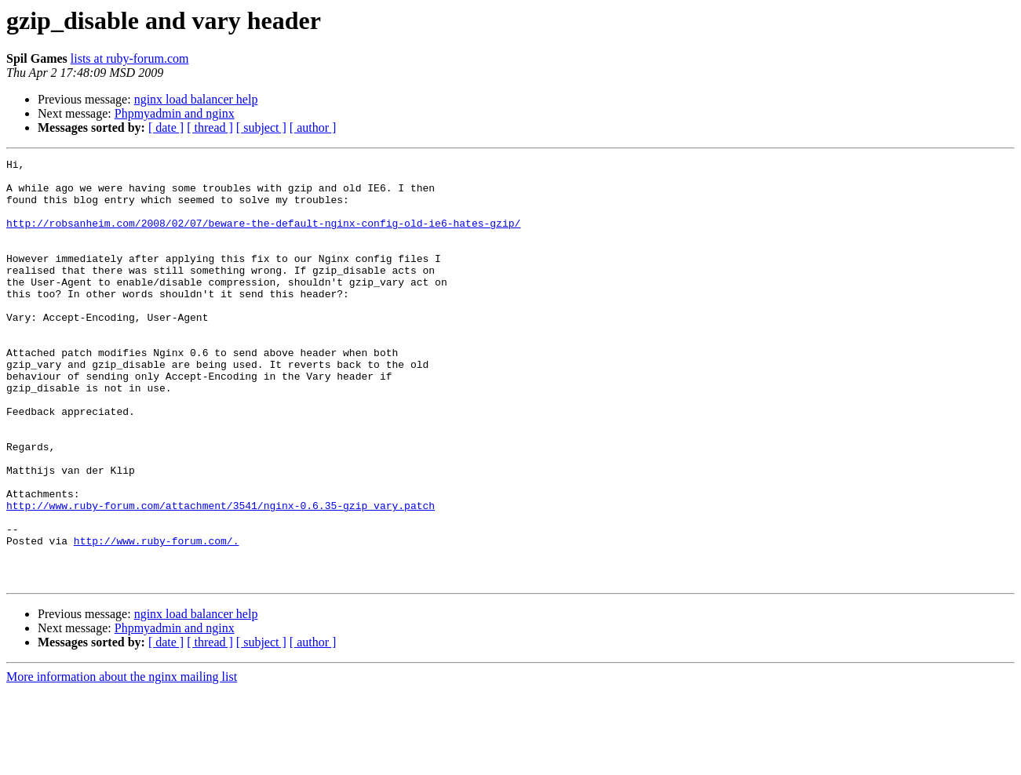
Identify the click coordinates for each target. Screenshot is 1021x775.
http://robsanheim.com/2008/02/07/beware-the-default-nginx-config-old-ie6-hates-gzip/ (263, 237)
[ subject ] (261, 127)
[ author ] (313, 127)
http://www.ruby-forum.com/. (156, 618)
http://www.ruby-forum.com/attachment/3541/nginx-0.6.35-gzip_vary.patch (220, 576)
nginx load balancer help (196, 99)
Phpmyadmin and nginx (175, 113)
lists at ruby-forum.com (130, 58)
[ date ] (166, 127)
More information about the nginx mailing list (121, 761)
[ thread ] (210, 127)
